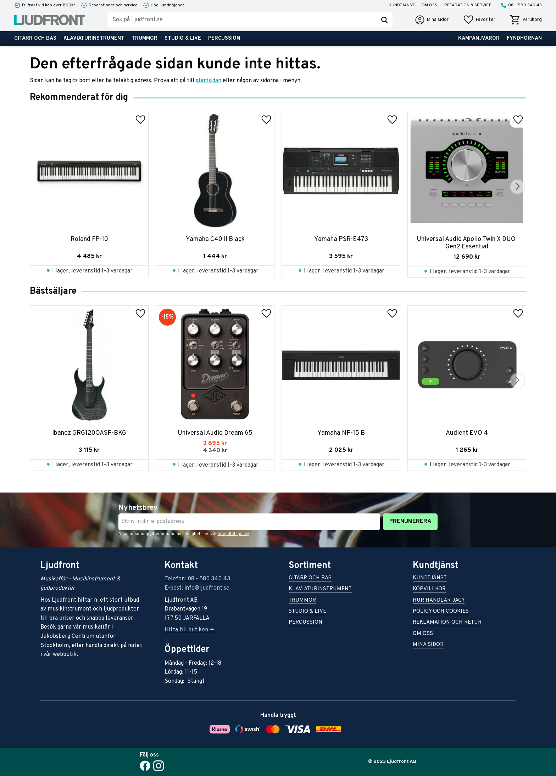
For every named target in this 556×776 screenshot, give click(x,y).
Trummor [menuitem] (144, 38)
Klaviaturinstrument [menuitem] (93, 38)
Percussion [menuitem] (224, 38)
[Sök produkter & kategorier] (241, 20)
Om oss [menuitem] (429, 5)
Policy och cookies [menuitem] (441, 612)
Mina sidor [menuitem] (428, 645)
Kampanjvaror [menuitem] (479, 38)
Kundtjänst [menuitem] (402, 5)
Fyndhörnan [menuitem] (524, 38)
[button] (479, 20)
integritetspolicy (233, 534)
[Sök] (384, 20)
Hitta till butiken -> (189, 630)
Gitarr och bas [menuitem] (35, 38)
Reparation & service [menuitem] (467, 5)
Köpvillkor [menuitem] (429, 589)
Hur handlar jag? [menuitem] (439, 601)
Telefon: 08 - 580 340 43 (197, 579)
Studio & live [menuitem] (183, 38)
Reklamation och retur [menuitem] (447, 623)
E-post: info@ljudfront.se (197, 588)
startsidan (208, 80)
